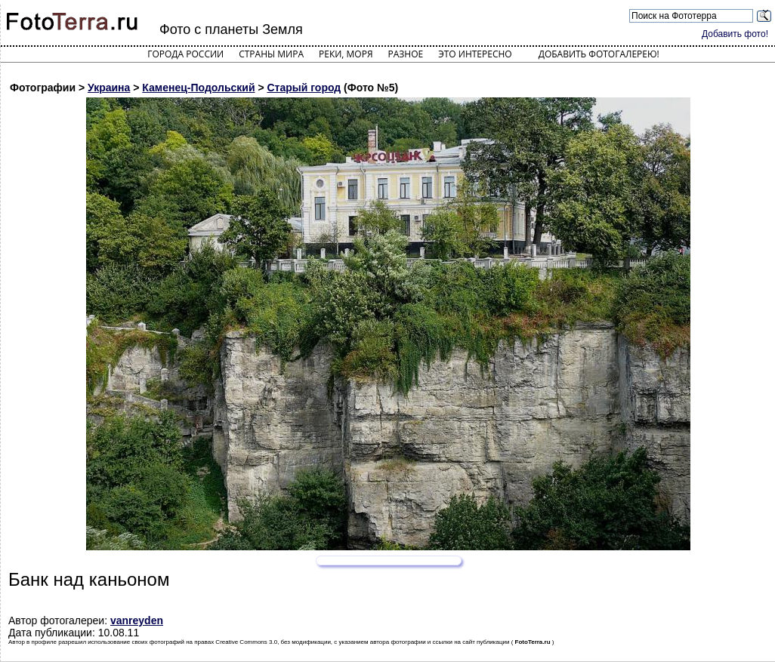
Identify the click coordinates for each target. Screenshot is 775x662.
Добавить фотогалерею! (599, 54)
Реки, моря (345, 54)
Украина (109, 88)
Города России (185, 54)
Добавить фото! (735, 34)
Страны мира (271, 54)
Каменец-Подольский (198, 88)
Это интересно (475, 54)
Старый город (304, 88)
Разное (406, 54)
